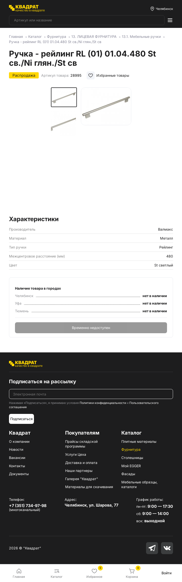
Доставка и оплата (81, 462)
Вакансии (17, 457)
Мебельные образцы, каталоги (139, 484)
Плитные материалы (138, 441)
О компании (19, 441)
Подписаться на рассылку (42, 382)
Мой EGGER (131, 466)
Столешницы (132, 457)
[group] (106, 149)
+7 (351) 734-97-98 (27, 505)
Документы (19, 474)
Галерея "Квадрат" (81, 479)
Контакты (17, 466)
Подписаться (21, 419)
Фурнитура (131, 449)
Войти (167, 573)
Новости (16, 449)
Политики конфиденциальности (103, 403)
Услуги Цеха (75, 454)
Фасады (128, 474)
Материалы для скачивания (89, 487)
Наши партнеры (78, 470)
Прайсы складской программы (81, 444)
